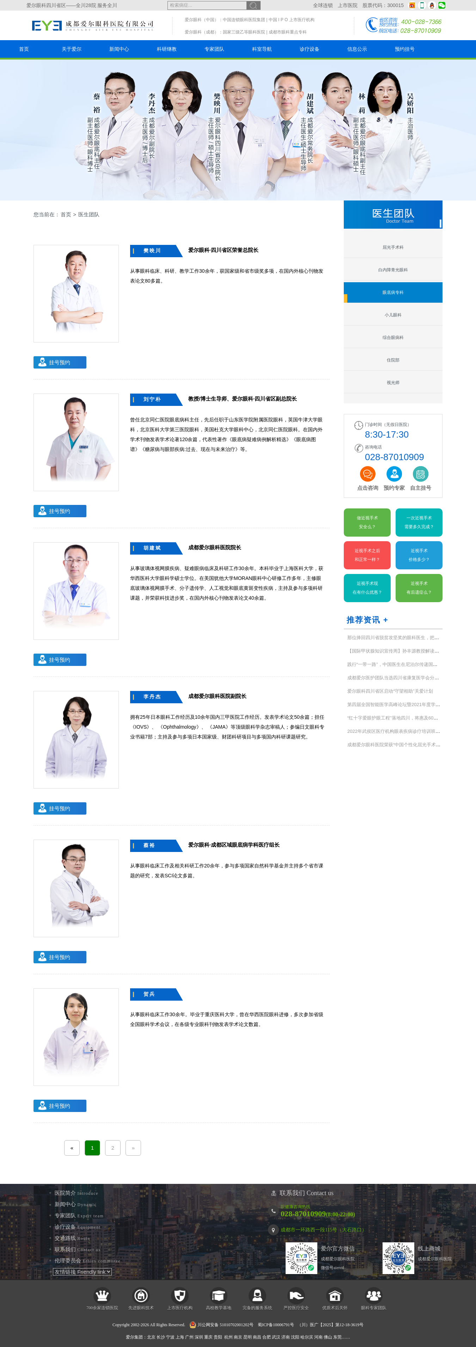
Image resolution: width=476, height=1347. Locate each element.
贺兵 (149, 994)
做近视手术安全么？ (367, 522)
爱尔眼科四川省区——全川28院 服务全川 (71, 5)
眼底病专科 (393, 292)
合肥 (266, 1337)
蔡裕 (149, 845)
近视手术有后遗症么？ (419, 588)
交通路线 (72, 1238)
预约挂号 (405, 49)
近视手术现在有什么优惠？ (367, 588)
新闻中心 (119, 49)
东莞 (337, 1337)
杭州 (228, 1337)
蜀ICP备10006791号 (276, 1324)
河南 (318, 1337)
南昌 (257, 1337)
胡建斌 (152, 548)
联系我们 (78, 1249)
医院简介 (76, 1193)
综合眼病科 (393, 337)
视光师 (393, 382)
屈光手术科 (393, 247)
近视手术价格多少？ (419, 555)
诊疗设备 (309, 49)
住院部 (393, 360)
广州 (189, 1337)
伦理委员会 (88, 1260)
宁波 (170, 1337)
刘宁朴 (152, 399)
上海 (180, 1337)
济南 (285, 1337)
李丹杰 (152, 696)
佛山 (328, 1337)
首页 (24, 49)
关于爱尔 (71, 49)
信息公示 (357, 49)
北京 (151, 1337)
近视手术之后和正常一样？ (367, 555)
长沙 (161, 1337)
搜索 (253, 5)
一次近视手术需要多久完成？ (419, 522)
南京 (238, 1337)
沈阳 (295, 1337)
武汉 (276, 1337)
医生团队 (88, 214)
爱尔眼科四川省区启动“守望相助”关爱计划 (390, 691)
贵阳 (218, 1337)
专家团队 (214, 49)
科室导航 (262, 49)
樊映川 (152, 250)
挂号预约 (59, 362)
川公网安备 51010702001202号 (221, 1324)
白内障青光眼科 (393, 269)
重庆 (208, 1337)
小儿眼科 (393, 315)
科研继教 (167, 49)
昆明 (247, 1337)
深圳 (199, 1337)
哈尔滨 (306, 1337)
